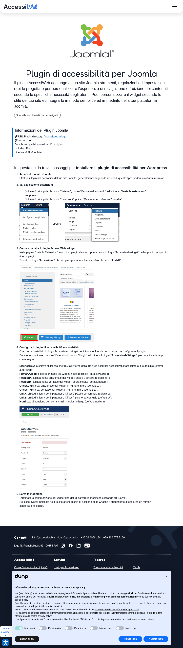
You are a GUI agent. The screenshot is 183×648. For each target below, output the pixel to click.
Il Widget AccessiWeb (66, 567)
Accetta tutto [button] (156, 639)
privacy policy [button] (44, 616)
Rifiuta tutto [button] (130, 639)
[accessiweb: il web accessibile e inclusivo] (20, 6)
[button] (166, 576)
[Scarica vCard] (87, 545)
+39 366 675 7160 (114, 537)
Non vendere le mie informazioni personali (117, 609)
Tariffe (136, 567)
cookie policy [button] (21, 599)
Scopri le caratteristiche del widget (37, 115)
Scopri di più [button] (27, 639)
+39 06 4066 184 (91, 537)
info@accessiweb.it (43, 537)
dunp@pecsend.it (68, 537)
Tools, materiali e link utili (108, 567)
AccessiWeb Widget (55, 136)
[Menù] (174, 6)
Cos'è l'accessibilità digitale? (31, 567)
